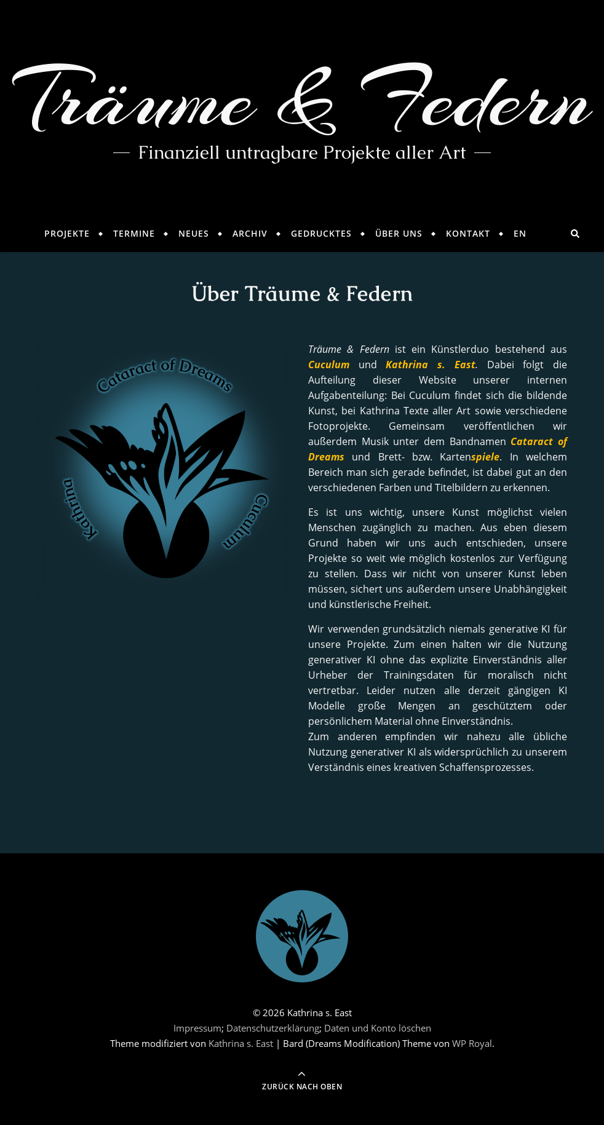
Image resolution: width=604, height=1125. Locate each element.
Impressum (197, 1028)
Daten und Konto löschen (377, 1028)
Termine (134, 233)
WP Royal (472, 1043)
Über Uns (399, 233)
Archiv (250, 233)
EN (520, 233)
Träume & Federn (302, 98)
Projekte (67, 233)
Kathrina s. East (241, 1043)
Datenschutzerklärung (272, 1028)
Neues (193, 233)
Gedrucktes (321, 233)
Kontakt (468, 233)
